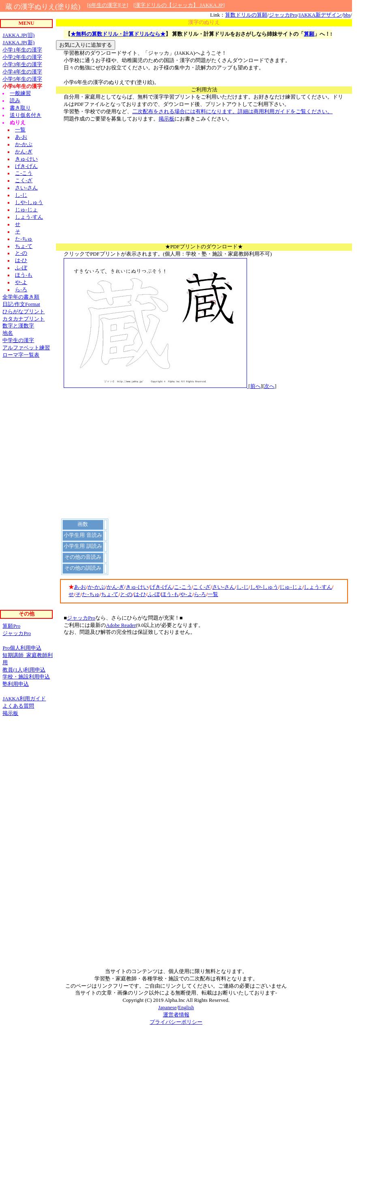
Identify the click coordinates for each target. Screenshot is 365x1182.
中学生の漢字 (18, 340)
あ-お (80, 587)
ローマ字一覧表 (20, 355)
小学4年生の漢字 (22, 72)
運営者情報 (176, 1015)
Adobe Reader (121, 625)
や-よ (186, 594)
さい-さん (223, 587)
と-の (126, 594)
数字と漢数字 (18, 326)
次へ (269, 386)
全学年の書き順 (20, 297)
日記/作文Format (21, 304)
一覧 (213, 594)
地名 (7, 333)
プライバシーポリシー (176, 1022)
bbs (347, 15)
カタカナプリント (23, 319)
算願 (309, 34)
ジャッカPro (283, 15)
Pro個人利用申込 (21, 648)
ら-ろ (200, 594)
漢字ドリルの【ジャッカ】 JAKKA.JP (179, 5)
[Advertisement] (204, 186)
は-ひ (140, 594)
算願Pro (11, 626)
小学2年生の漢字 (22, 57)
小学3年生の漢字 (22, 64)
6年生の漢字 (103, 5)
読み (15, 100)
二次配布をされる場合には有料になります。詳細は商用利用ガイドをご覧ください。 (232, 111)
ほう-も (169, 594)
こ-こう (182, 587)
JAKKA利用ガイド (24, 699)
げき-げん (161, 587)
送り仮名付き (25, 115)
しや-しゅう (264, 587)
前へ (255, 386)
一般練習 (20, 93)
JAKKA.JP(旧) (18, 35)
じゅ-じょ (290, 587)
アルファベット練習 (26, 348)
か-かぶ (96, 587)
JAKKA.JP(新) (18, 42)
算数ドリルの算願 (246, 15)
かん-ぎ (115, 587)
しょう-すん (318, 587)
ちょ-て (109, 594)
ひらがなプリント (23, 311)
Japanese (167, 1007)
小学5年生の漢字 (22, 79)
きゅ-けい (137, 587)
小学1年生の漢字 (22, 50)
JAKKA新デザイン (320, 15)
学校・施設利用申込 (26, 677)
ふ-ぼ (154, 594)
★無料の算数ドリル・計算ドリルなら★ (118, 34)
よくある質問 (18, 706)
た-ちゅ (90, 594)
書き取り (20, 108)
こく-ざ (201, 587)
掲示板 (166, 119)
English (186, 1007)
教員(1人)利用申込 (23, 670)
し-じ (242, 587)
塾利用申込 (15, 684)
